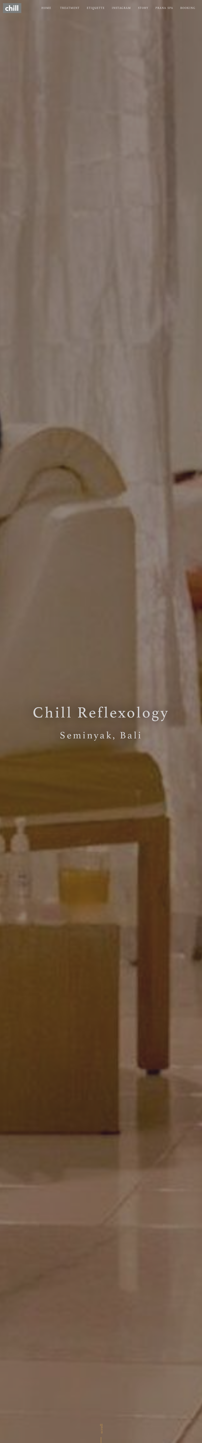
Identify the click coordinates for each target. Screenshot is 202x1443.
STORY (143, 8)
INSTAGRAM (121, 8)
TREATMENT (70, 8)
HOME (47, 8)
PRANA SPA (164, 8)
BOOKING (187, 8)
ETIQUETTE (96, 8)
